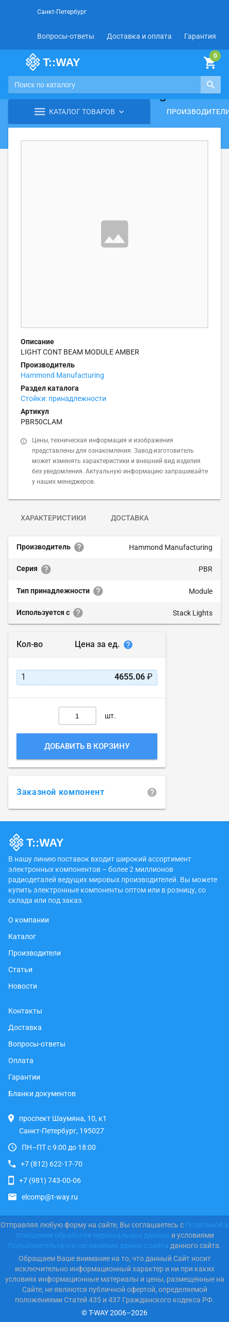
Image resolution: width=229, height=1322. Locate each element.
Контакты (25, 1011)
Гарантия (200, 36)
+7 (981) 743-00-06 (50, 1180)
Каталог (22, 936)
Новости (22, 986)
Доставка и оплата (139, 36)
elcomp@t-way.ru (50, 1197)
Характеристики (53, 518)
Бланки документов (42, 1093)
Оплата (21, 1060)
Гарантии (24, 1077)
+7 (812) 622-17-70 (52, 1164)
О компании (28, 920)
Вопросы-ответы (65, 36)
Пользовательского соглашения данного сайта (88, 1245)
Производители (34, 953)
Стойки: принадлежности (63, 398)
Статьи (20, 969)
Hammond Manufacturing (62, 375)
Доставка (130, 518)
